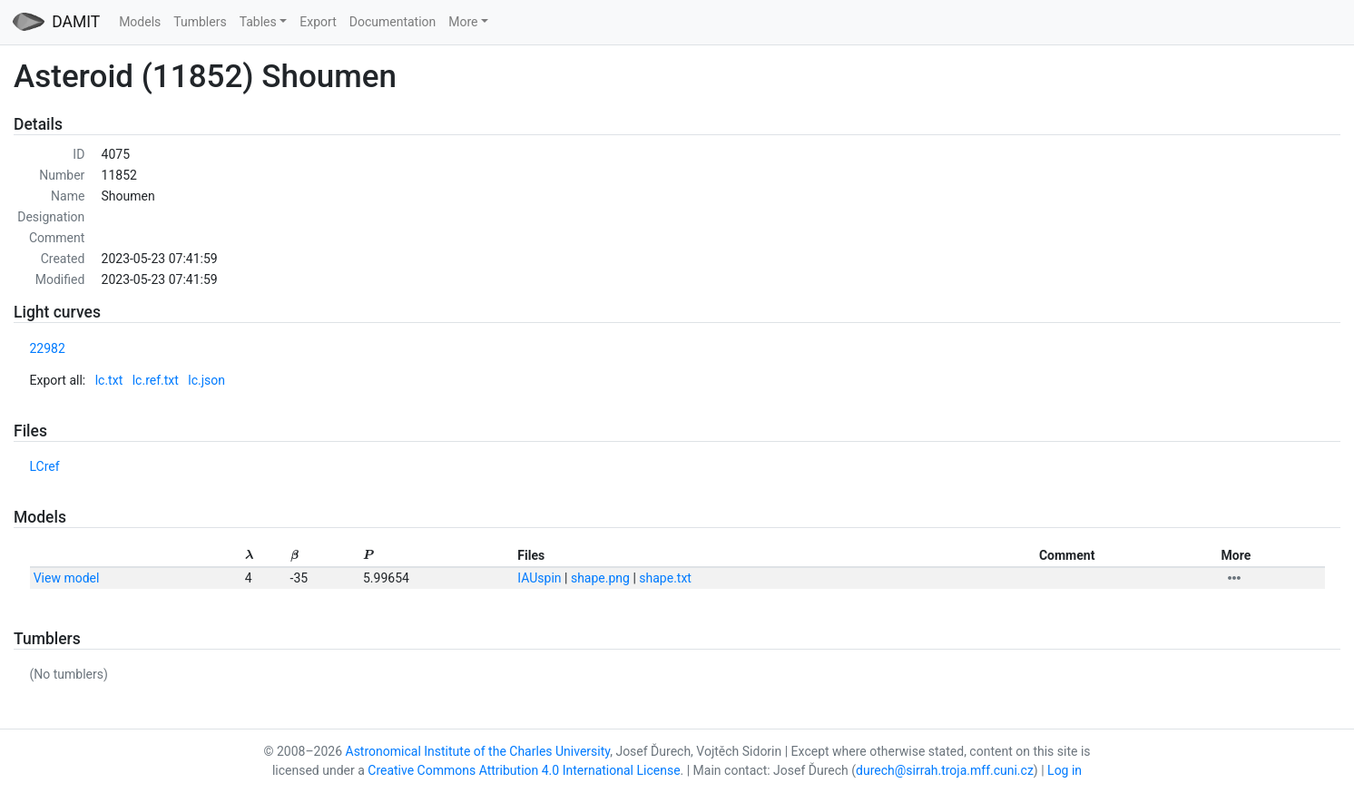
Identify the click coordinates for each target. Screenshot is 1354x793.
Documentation (393, 22)
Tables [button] (258, 22)
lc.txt (109, 380)
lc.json (206, 380)
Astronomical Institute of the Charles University (478, 751)
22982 (47, 348)
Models (140, 22)
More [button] (462, 22)
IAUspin (539, 578)
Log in (1064, 770)
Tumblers (199, 22)
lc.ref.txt (155, 380)
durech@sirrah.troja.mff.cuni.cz (945, 770)
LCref (45, 466)
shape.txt (665, 578)
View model (67, 578)
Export (317, 22)
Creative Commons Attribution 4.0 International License (524, 770)
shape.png (600, 578)
